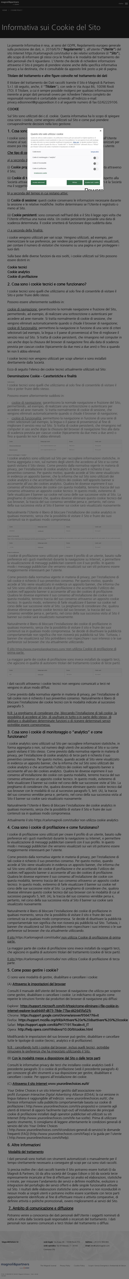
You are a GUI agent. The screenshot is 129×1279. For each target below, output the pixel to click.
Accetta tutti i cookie (92, 182)
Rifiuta (74, 182)
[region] (65, 159)
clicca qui (76, 142)
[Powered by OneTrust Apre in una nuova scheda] (93, 188)
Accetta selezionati (39, 182)
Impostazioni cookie (40, 173)
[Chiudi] (100, 130)
